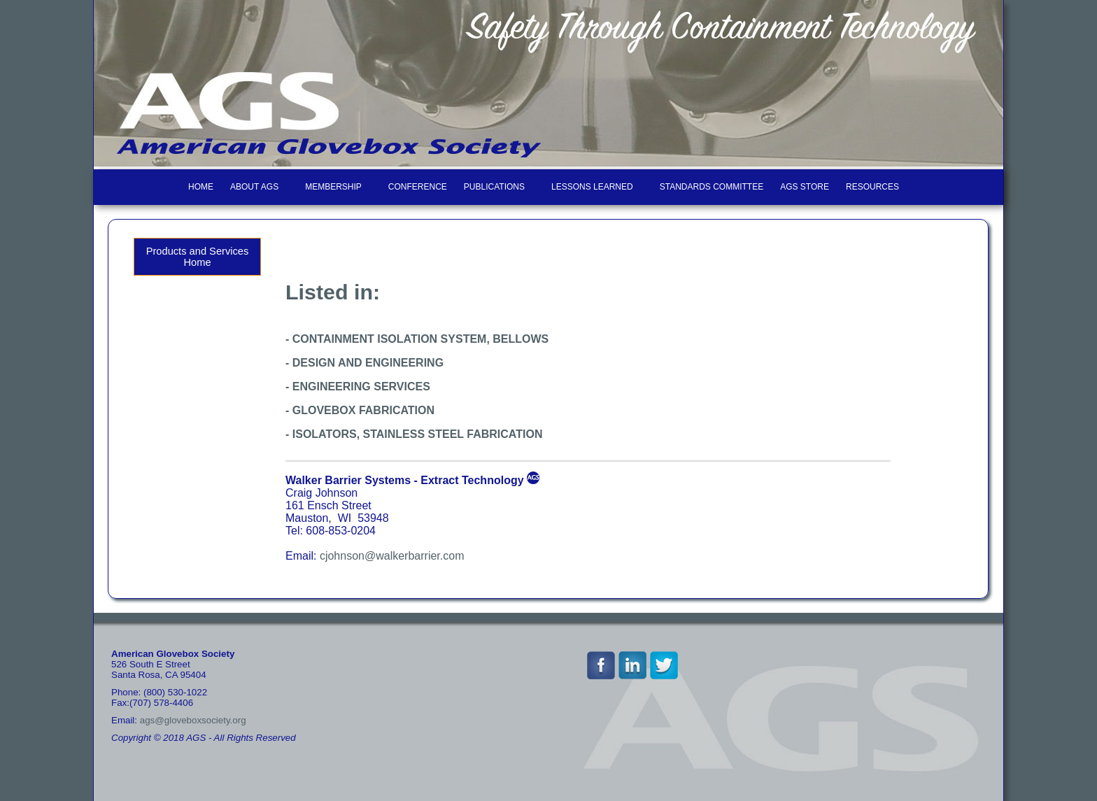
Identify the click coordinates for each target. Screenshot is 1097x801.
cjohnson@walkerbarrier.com (392, 556)
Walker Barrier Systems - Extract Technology (404, 480)
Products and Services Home (197, 257)
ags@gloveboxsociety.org (193, 720)
